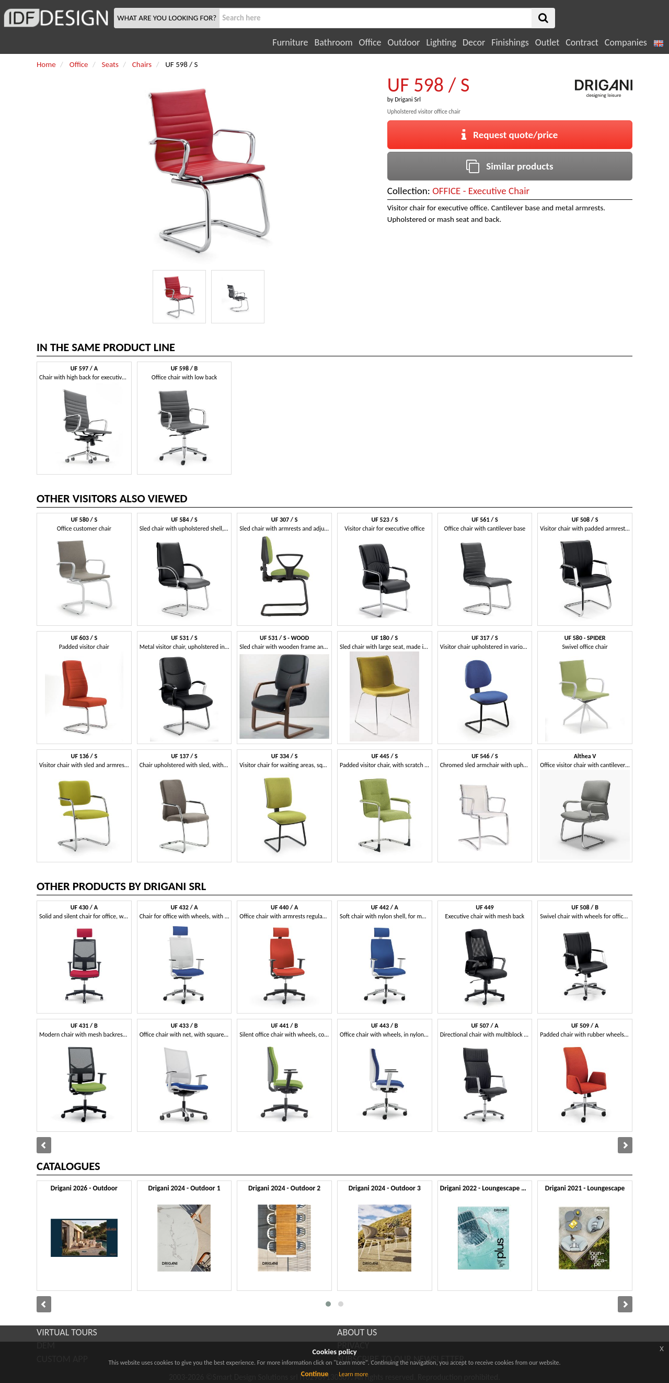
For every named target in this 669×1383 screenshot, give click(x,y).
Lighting (441, 42)
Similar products (509, 166)
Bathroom (333, 42)
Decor (474, 42)
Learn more (353, 1374)
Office (370, 42)
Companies (626, 42)
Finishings (510, 42)
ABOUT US (357, 1332)
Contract (582, 42)
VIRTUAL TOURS (67, 1332)
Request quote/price (510, 135)
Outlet (547, 42)
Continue (315, 1373)
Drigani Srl (408, 99)
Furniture (290, 42)
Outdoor (404, 42)
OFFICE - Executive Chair (480, 191)
